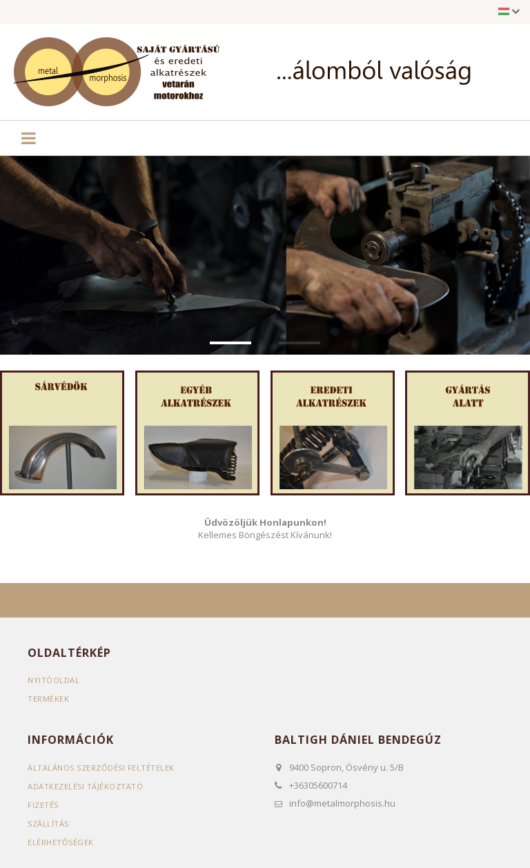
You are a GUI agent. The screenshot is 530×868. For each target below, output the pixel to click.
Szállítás (48, 823)
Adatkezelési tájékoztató (85, 785)
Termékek (48, 698)
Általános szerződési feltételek (101, 767)
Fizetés (43, 804)
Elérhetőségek (61, 841)
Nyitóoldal (53, 679)
